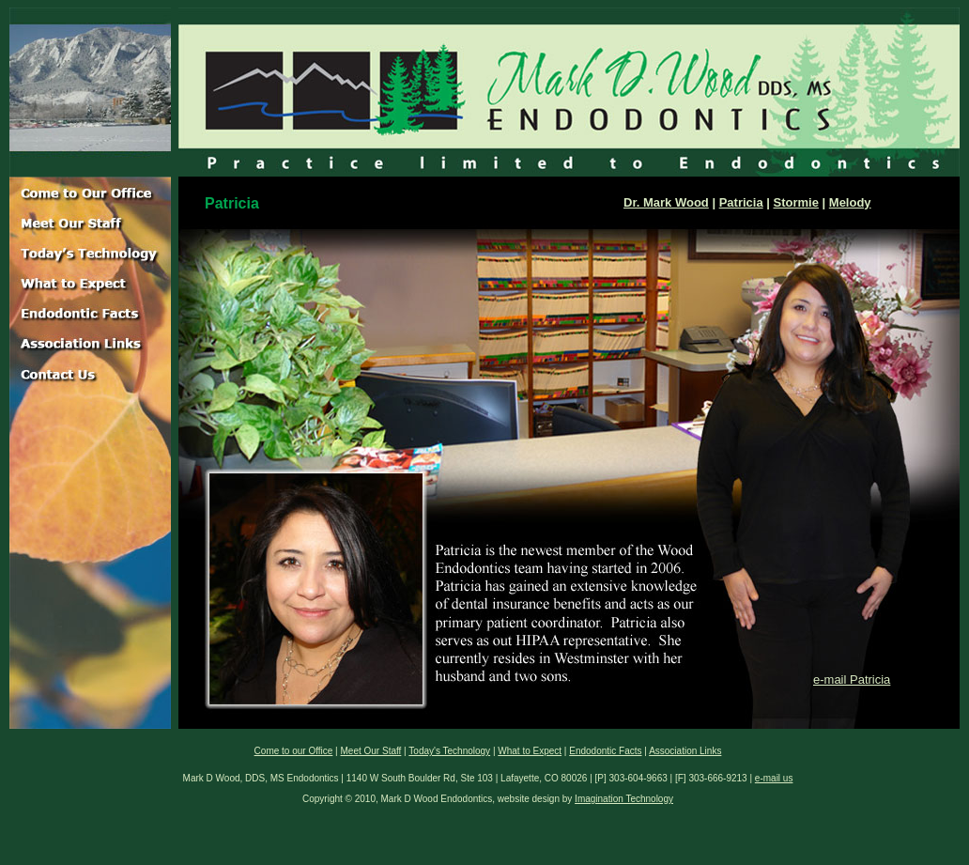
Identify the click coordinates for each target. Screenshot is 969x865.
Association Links (685, 751)
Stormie (796, 202)
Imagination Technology (624, 799)
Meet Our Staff (371, 751)
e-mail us (774, 778)
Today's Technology (449, 751)
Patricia (741, 202)
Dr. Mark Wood (666, 202)
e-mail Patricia (851, 679)
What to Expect (529, 751)
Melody (850, 202)
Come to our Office (293, 751)
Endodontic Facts (605, 751)
